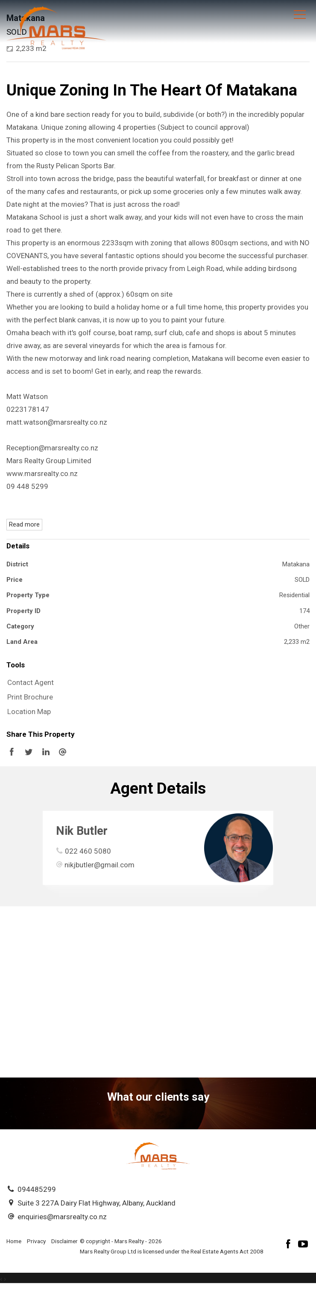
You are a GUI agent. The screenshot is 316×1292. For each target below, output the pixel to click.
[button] (156, 697)
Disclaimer (64, 1241)
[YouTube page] (303, 1245)
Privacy (36, 1241)
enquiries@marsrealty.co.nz (62, 1216)
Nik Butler (82, 831)
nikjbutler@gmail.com (99, 864)
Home (13, 1241)
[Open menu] (300, 14)
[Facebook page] (289, 1245)
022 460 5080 (88, 851)
